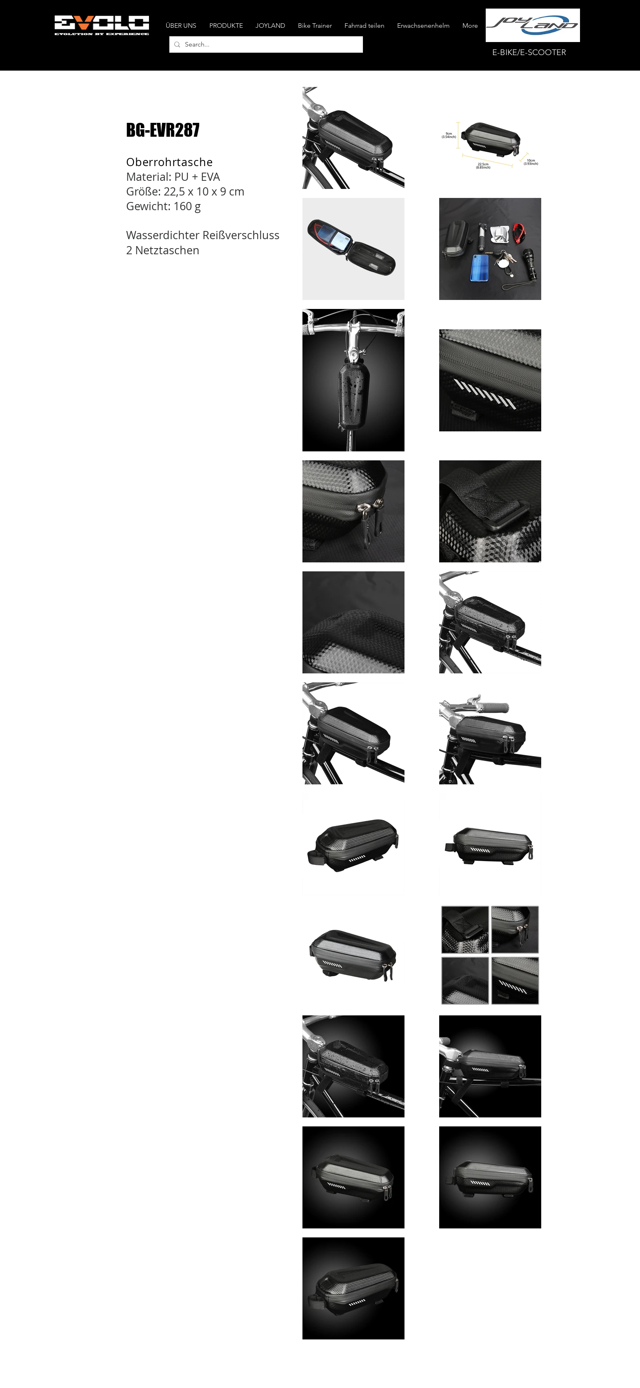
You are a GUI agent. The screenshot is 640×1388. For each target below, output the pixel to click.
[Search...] (265, 44)
